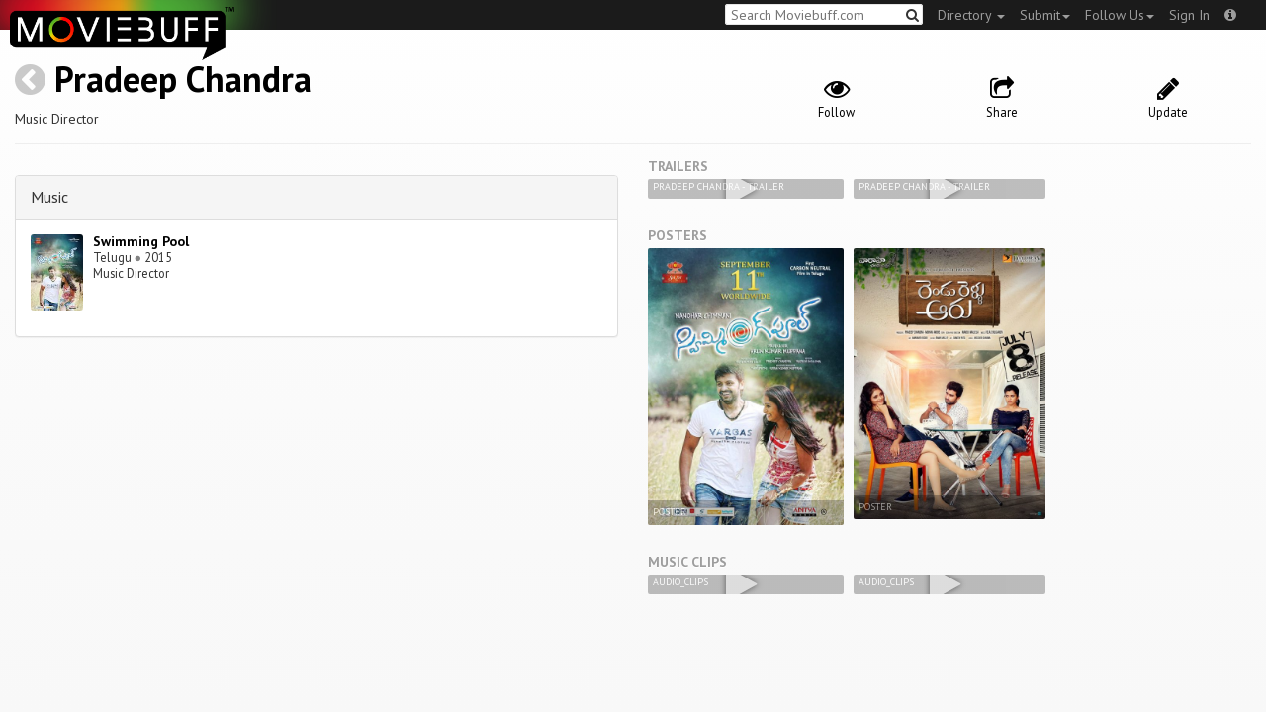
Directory (971, 15)
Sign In (1189, 15)
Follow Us (1119, 15)
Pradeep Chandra (183, 78)
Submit (1045, 15)
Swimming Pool (141, 241)
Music (49, 197)
